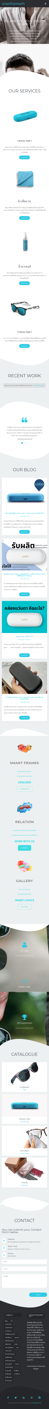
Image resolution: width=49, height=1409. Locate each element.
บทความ (17, 1337)
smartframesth (13, 4)
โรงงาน (17, 1364)
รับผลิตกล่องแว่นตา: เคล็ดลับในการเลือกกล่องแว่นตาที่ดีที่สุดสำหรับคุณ (24, 575)
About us (19, 48)
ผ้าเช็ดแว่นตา (8, 1377)
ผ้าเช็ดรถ (16, 1370)
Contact (24, 848)
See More (24, 907)
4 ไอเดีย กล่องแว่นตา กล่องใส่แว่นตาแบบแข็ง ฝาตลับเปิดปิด (24, 698)
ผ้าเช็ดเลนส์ (8, 1374)
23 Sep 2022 (21, 639)
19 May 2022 (23, 702)
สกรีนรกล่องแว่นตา (10, 1361)
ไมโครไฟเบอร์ (9, 1367)
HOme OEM (8, 1370)
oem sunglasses (9, 1347)
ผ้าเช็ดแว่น (17, 1374)
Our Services (28, 639)
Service (30, 48)
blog (28, 516)
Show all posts (39, 385)
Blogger (36, 1369)
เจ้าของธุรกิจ (8, 1364)
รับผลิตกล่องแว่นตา (10, 1334)
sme (17, 1347)
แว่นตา (16, 1344)
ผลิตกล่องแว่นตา (9, 1341)
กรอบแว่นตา (8, 1351)
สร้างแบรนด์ (8, 1380)
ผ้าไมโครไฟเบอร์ (9, 1354)
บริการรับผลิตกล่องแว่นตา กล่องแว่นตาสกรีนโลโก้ (24, 513)
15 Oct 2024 (23, 516)
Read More (24, 157)
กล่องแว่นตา (8, 1324)
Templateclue (36, 1403)
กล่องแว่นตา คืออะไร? (24, 636)
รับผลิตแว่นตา (8, 1357)
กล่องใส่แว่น (8, 1337)
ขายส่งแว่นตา (8, 1327)
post (12, 1321)
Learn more (24, 789)
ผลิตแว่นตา (8, 1344)
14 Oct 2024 (23, 578)
